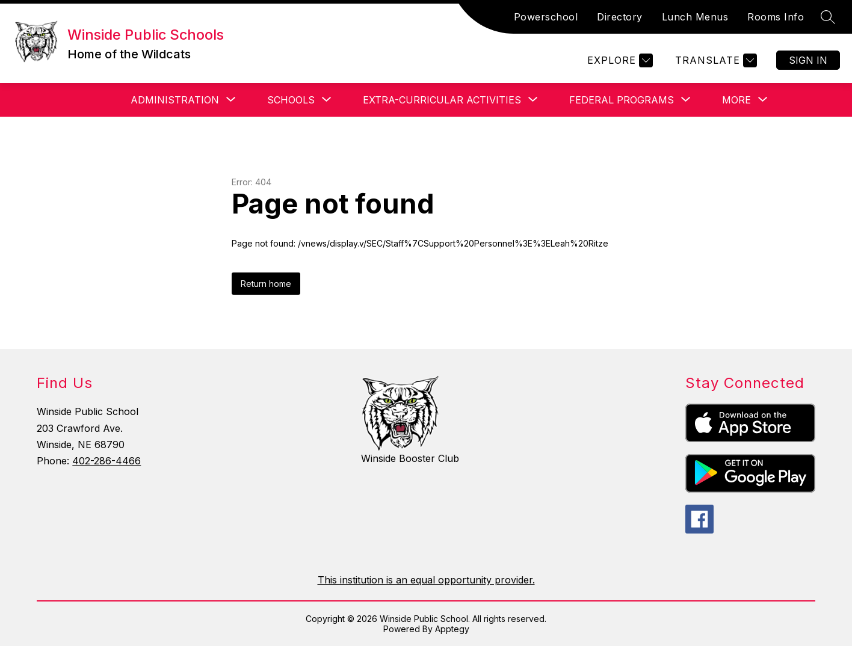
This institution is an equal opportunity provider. (426, 580)
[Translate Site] (714, 60)
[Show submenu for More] (736, 100)
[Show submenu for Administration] (175, 100)
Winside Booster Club (410, 458)
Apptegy (452, 629)
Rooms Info (775, 17)
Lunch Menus (695, 17)
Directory (620, 17)
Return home (266, 283)
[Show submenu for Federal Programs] (621, 100)
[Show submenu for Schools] (291, 100)
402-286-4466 (106, 461)
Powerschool (546, 17)
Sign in (808, 60)
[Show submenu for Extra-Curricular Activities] (442, 100)
